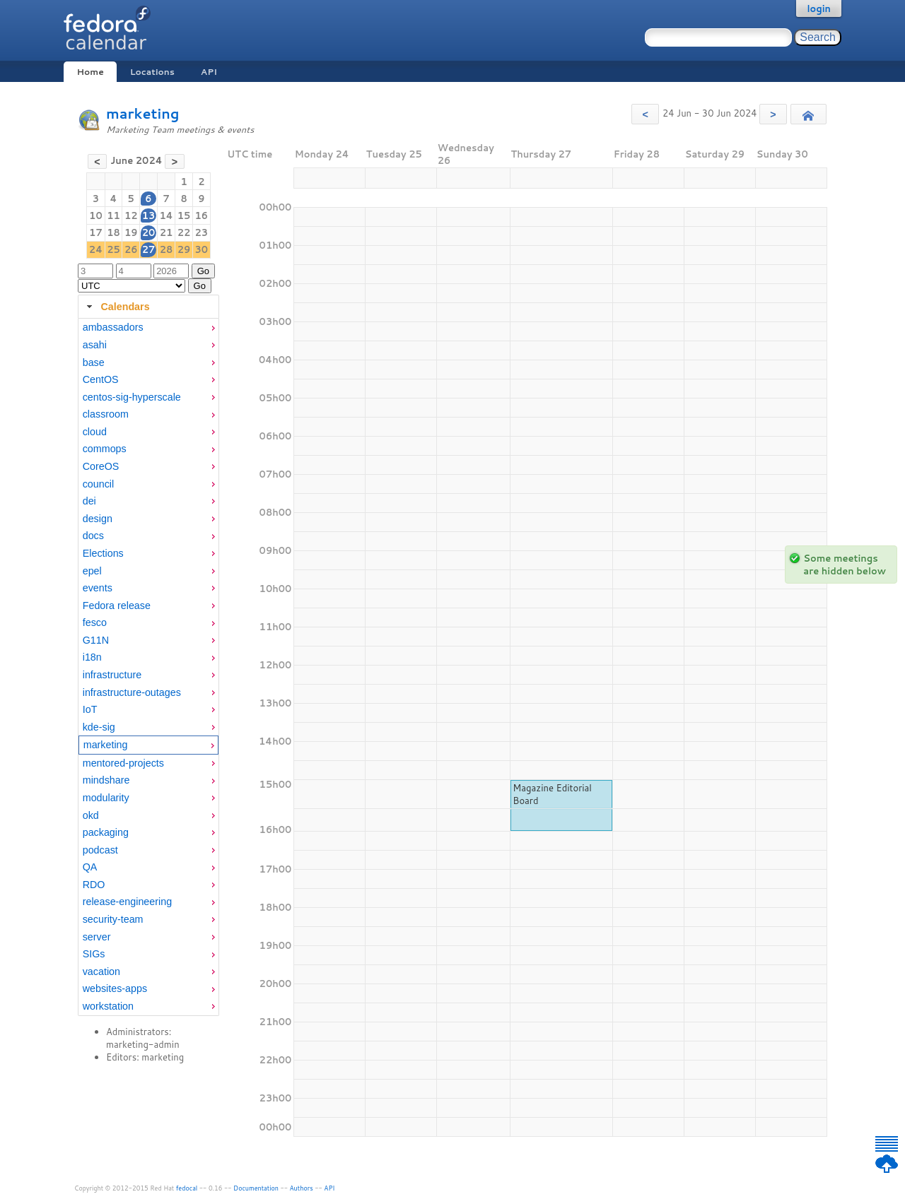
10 (96, 215)
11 (113, 215)
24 (96, 249)
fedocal (187, 1188)
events (97, 587)
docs (93, 535)
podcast (100, 850)
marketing (143, 113)
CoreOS (101, 466)
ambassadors (113, 327)
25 (113, 249)
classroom (106, 414)
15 (184, 215)
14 (166, 215)
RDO (94, 884)
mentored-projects (123, 763)
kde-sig (99, 727)
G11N (96, 640)
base (94, 362)
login (819, 8)
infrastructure (112, 674)
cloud (95, 431)
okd (91, 815)
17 (96, 232)
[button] (645, 114)
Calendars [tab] (116, 306)
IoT (90, 709)
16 (202, 215)
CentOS (101, 379)
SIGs (94, 953)
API (209, 72)
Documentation (256, 1188)
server (97, 937)
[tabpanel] (148, 667)
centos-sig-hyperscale (132, 397)
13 (149, 215)
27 (149, 249)
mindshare (106, 780)
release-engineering (127, 901)
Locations (152, 72)
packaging (106, 832)
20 (149, 232)
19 (131, 232)
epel (92, 571)
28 (166, 249)
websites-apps (115, 988)
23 (202, 232)
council (99, 484)
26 (131, 249)
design (97, 518)
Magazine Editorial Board (552, 794)
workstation (108, 1006)
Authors (301, 1188)
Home (89, 72)
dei (89, 501)
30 (202, 249)
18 (113, 232)
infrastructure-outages (132, 692)
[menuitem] (148, 327)
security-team (113, 919)
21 (166, 232)
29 (184, 249)
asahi (95, 344)
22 (184, 232)
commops (105, 448)
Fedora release (117, 605)
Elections (103, 553)
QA (90, 867)
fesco (95, 622)
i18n (92, 657)
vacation (101, 971)
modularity (106, 797)
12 (131, 215)
